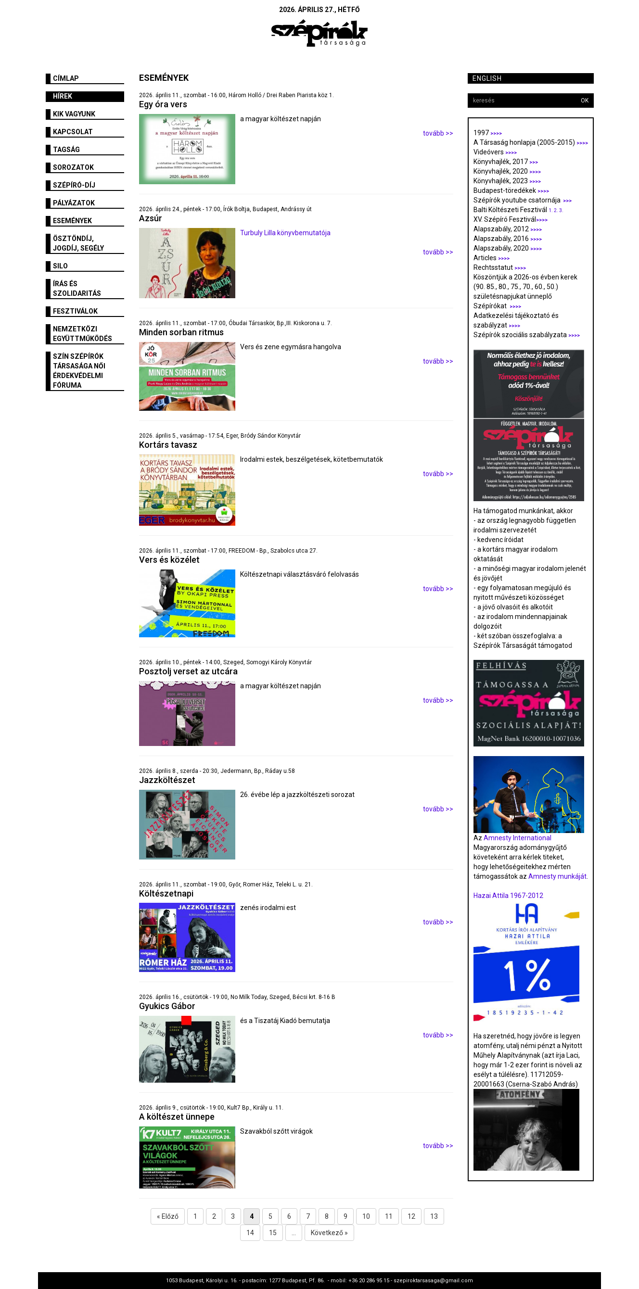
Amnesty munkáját (557, 876)
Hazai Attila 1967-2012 (508, 895)
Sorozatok (73, 167)
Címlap (66, 78)
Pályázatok (74, 203)
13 (434, 1216)
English (487, 78)
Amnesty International (517, 838)
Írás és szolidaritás (77, 288)
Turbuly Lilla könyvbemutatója (285, 233)
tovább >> (438, 133)
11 (389, 1216)
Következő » (329, 1233)
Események (72, 221)
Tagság (66, 149)
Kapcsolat (73, 132)
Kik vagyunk (74, 114)
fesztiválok (75, 311)
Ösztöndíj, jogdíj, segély (78, 243)
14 (250, 1233)
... (294, 1233)
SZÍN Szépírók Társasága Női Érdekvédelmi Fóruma (79, 371)
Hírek (62, 96)
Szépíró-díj (74, 185)
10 (366, 1216)
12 (411, 1216)
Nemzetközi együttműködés (82, 333)
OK (584, 100)
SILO (60, 266)
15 (273, 1233)
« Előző (168, 1216)
